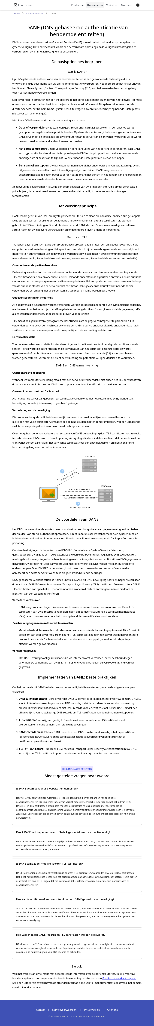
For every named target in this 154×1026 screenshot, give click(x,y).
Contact (40, 1009)
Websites (111, 4)
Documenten (95, 4)
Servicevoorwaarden (64, 1009)
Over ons (126, 4)
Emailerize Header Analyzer (119, 978)
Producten (77, 4)
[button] (77, 788)
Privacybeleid (92, 1009)
